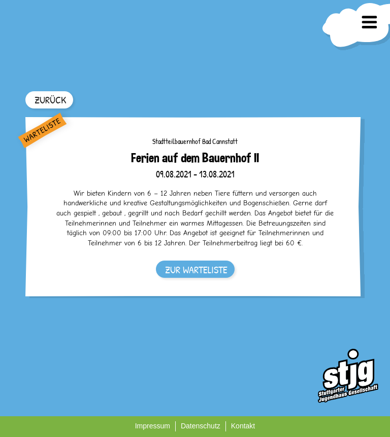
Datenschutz (200, 426)
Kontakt (243, 426)
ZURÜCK (50, 99)
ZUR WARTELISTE (196, 269)
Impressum (152, 426)
